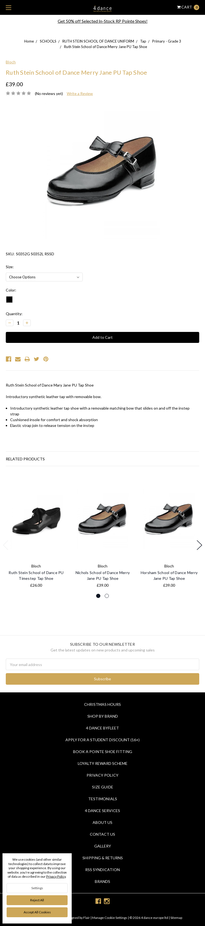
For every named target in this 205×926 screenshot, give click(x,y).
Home (29, 41)
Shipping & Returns (102, 857)
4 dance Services (102, 810)
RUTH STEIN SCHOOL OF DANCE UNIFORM (98, 41)
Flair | (87, 918)
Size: (10, 266)
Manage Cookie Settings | (110, 918)
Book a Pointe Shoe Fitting (102, 751)
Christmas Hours (102, 704)
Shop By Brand (102, 716)
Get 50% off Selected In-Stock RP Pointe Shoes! (103, 21)
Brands (102, 881)
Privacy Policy (102, 775)
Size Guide (102, 787)
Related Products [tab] (25, 459)
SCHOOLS (48, 41)
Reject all (37, 900)
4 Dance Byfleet (102, 728)
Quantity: (14, 313)
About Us (102, 822)
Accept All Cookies (37, 912)
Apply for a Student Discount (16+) (102, 739)
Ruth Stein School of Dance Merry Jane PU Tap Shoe (105, 46)
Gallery (102, 846)
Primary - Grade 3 (166, 41)
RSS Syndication (102, 869)
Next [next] (199, 545)
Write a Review (80, 93)
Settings (37, 888)
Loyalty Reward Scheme (103, 763)
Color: (11, 290)
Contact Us (102, 834)
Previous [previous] (5, 545)
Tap (143, 41)
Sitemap (176, 918)
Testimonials (102, 798)
